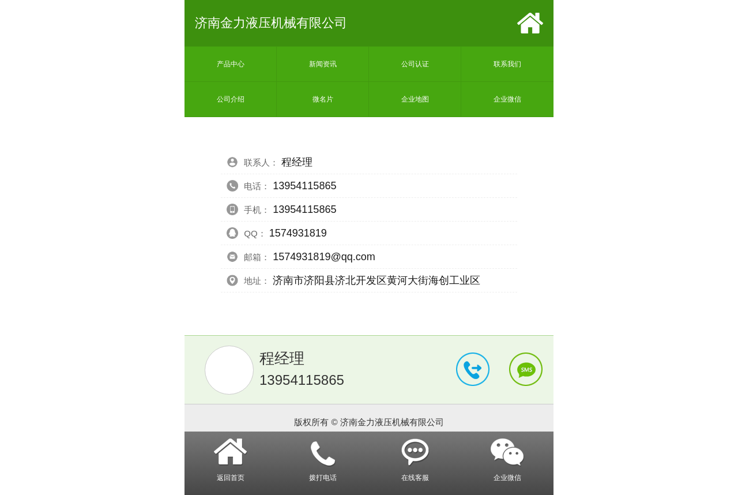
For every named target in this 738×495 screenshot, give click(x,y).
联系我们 (507, 64)
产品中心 (230, 64)
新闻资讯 (323, 64)
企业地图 (415, 99)
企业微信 (507, 99)
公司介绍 (230, 99)
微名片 (322, 99)
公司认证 (415, 64)
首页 (530, 23)
